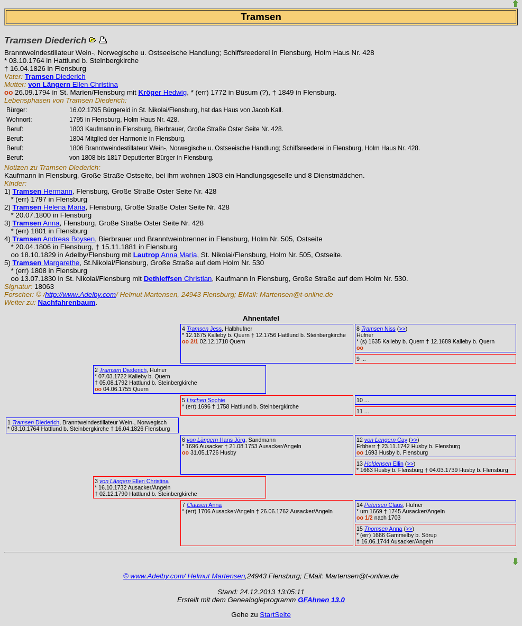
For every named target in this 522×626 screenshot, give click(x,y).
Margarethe (46, 263)
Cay (385, 440)
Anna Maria (165, 255)
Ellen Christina (73, 84)
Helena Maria (49, 207)
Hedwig (162, 92)
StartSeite (275, 615)
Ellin (384, 463)
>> (402, 328)
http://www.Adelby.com (80, 294)
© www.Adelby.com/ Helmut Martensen (184, 576)
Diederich (55, 76)
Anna (36, 223)
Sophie (206, 400)
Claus (383, 505)
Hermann (42, 191)
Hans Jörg (216, 440)
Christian (178, 279)
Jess (204, 328)
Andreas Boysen (54, 239)
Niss (378, 328)
